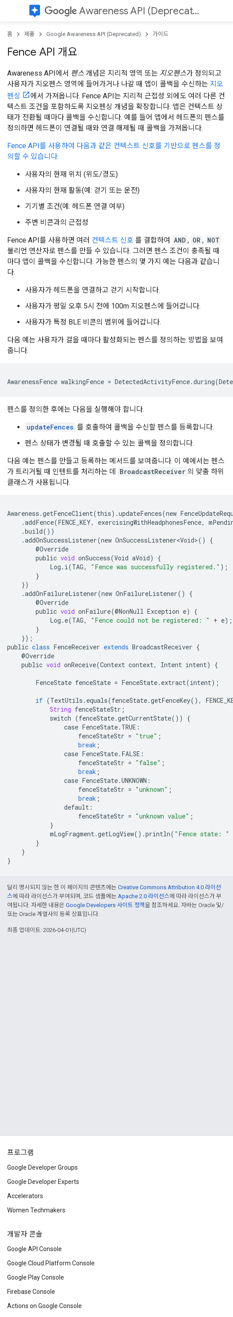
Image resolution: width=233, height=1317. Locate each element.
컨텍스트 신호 (112, 240)
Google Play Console (35, 1277)
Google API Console (34, 1248)
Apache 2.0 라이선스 (143, 896)
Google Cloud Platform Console (51, 1263)
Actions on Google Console (44, 1305)
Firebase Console (31, 1291)
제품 (29, 34)
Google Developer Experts (43, 1181)
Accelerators (25, 1195)
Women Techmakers (36, 1210)
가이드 (161, 34)
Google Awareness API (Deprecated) (93, 34)
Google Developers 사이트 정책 (105, 905)
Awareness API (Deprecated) (124, 11)
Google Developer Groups (42, 1167)
